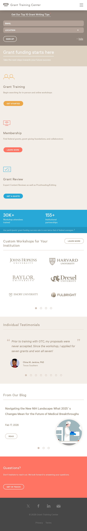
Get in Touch (14, 486)
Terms (48, 522)
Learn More (13, 149)
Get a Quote (13, 196)
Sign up (10, 38)
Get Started (13, 103)
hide (81, 38)
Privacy (39, 522)
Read (11, 436)
